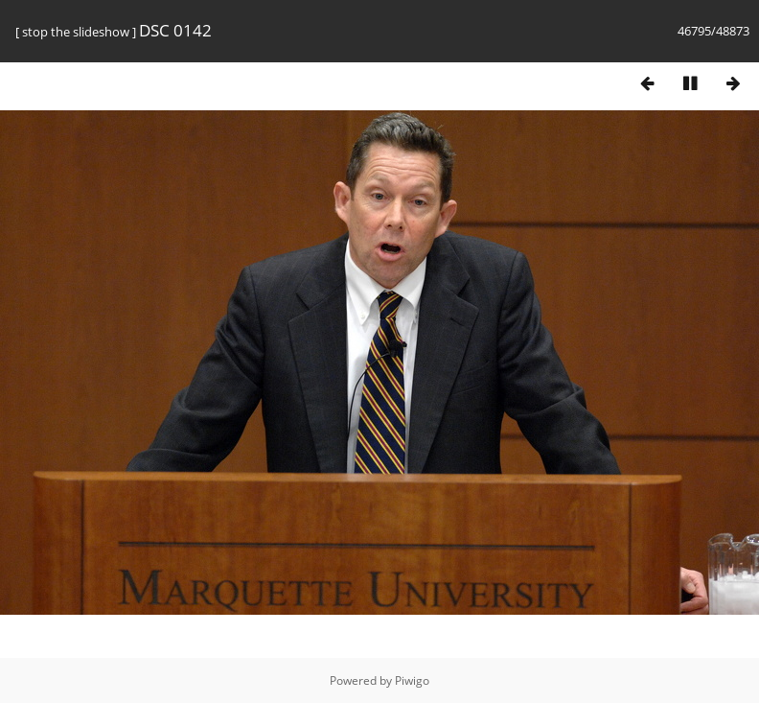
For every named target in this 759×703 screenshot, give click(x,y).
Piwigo (412, 680)
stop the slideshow (75, 31)
